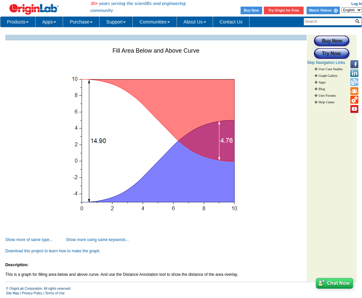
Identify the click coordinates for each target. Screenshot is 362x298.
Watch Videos (323, 10)
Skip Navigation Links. (326, 62)
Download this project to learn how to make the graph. (53, 251)
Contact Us (231, 22)
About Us (194, 22)
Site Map (12, 293)
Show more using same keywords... (97, 239)
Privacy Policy (32, 293)
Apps (49, 22)
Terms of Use (55, 293)
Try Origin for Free (283, 10)
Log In (356, 4)
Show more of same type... (29, 239)
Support (116, 22)
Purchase (81, 22)
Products (18, 22)
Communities (154, 22)
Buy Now (251, 10)
